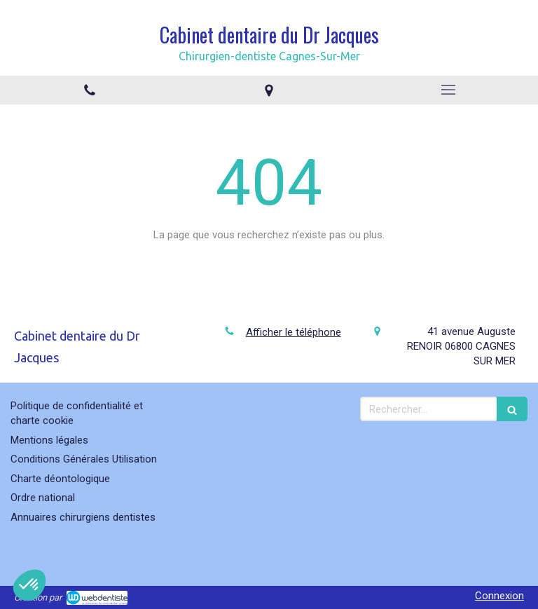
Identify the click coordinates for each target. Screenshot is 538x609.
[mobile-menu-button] (448, 90)
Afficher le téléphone (293, 332)
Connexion (499, 595)
